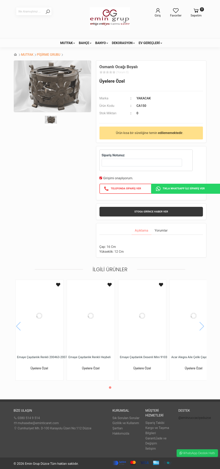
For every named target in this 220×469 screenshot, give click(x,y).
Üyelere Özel (112, 81)
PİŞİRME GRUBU (48, 55)
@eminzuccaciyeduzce (194, 418)
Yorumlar (161, 230)
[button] (110, 387)
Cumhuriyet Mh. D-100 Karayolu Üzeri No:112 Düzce (52, 428)
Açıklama (141, 230)
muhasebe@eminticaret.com (36, 423)
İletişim (150, 448)
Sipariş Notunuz (113, 155)
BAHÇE (84, 43)
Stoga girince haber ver (151, 211)
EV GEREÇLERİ (149, 43)
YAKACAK (143, 98)
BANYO (100, 43)
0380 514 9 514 (27, 418)
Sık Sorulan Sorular (126, 418)
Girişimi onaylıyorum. (118, 178)
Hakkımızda (121, 433)
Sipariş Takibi (155, 423)
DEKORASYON (122, 43)
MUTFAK (66, 43)
